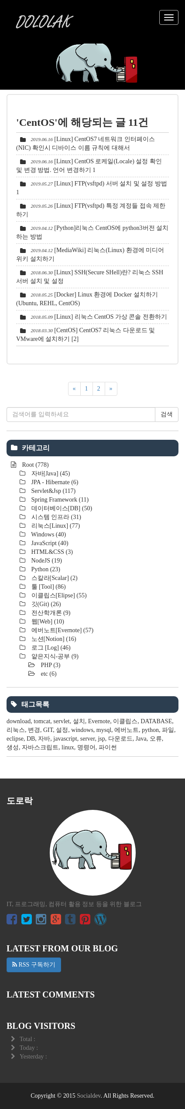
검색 (167, 414)
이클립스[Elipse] (58, 595)
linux (68, 747)
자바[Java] (50, 473)
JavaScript (49, 543)
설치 (79, 721)
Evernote (99, 721)
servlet (61, 721)
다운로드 (120, 738)
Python (45, 569)
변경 (34, 730)
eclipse (15, 738)
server (87, 738)
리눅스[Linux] (55, 525)
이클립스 (125, 721)
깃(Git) (45, 604)
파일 (168, 730)
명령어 (86, 747)
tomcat (42, 721)
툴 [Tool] (48, 586)
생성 (13, 747)
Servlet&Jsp (52, 491)
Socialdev (88, 1095)
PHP (50, 665)
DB (31, 738)
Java (141, 738)
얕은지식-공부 (54, 656)
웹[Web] (47, 621)
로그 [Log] (50, 647)
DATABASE (156, 721)
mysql (103, 730)
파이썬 (108, 747)
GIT (48, 730)
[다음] (111, 389)
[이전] (74, 389)
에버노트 (126, 730)
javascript (65, 738)
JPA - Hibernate (54, 482)
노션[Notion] (53, 639)
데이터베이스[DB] (61, 508)
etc (48, 674)
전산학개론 (50, 613)
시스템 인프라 (55, 517)
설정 (62, 730)
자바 (44, 738)
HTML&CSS (51, 552)
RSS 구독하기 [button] (33, 964)
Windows (48, 534)
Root (35, 465)
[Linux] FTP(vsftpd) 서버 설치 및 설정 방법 (110, 183)
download (19, 721)
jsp (101, 738)
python (150, 730)
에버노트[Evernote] (61, 630)
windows (82, 730)
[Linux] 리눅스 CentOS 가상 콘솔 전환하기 (110, 316)
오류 (156, 738)
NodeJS (46, 560)
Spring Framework (59, 499)
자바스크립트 (40, 747)
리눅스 (16, 730)
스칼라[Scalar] (54, 578)
